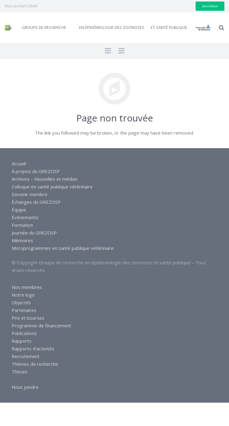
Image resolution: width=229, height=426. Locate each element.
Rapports (22, 341)
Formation (22, 225)
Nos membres (27, 287)
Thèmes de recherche (35, 364)
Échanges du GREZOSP (36, 202)
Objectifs (21, 302)
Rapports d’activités (33, 348)
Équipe (19, 210)
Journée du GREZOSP (34, 233)
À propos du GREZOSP (36, 171)
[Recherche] (221, 27)
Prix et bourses (28, 318)
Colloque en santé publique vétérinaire (52, 186)
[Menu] (108, 50)
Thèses (20, 372)
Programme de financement (41, 325)
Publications (24, 333)
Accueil (19, 163)
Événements (25, 217)
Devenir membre (30, 194)
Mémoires (22, 240)
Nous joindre (25, 387)
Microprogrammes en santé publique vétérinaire (63, 248)
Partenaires (24, 310)
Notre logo (23, 295)
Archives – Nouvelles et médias (45, 179)
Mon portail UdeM (21, 6)
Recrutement (26, 356)
